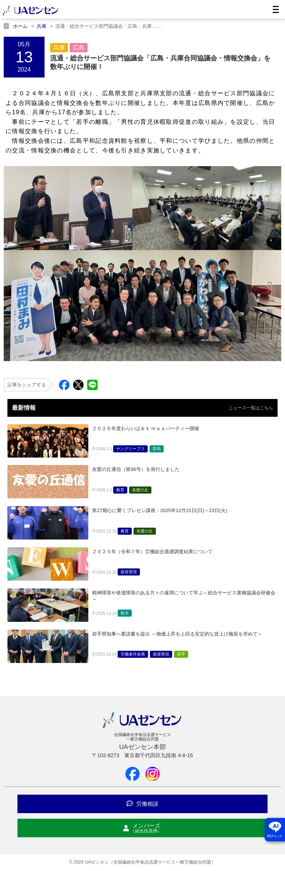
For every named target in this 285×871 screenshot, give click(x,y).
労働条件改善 (133, 654)
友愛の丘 (140, 490)
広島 (79, 47)
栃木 (125, 613)
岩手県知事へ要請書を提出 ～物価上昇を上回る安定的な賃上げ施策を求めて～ (177, 634)
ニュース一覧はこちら (251, 407)
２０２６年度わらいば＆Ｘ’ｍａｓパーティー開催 (150, 428)
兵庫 (59, 47)
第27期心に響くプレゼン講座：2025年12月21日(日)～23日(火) (159, 510)
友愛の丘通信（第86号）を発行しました (135, 469)
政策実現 (129, 572)
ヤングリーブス (130, 448)
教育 (120, 490)
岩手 (181, 654)
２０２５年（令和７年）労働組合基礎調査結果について (152, 551)
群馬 (157, 448)
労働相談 (142, 804)
